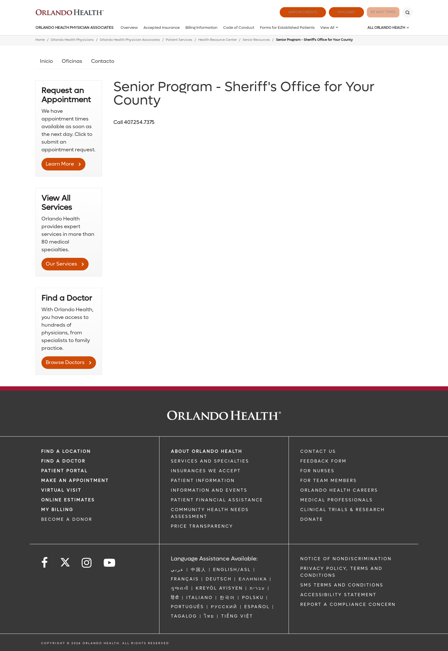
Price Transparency (202, 526)
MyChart (336, 12)
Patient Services (179, 40)
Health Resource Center (217, 40)
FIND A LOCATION (66, 451)
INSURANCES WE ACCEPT (206, 471)
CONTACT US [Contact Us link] (318, 451)
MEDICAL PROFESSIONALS (336, 500)
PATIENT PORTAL (64, 471)
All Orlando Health (386, 27)
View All (327, 27)
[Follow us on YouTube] (110, 562)
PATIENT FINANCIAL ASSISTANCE (217, 500)
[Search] (407, 12)
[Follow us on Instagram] (87, 562)
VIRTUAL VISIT (61, 490)
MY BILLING (57, 510)
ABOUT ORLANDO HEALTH (206, 451)
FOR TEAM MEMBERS (328, 480)
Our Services (61, 264)
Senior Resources (256, 40)
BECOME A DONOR (66, 519)
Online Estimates (68, 500)
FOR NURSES (317, 471)
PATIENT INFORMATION (203, 480)
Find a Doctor (63, 461)
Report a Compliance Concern (348, 604)
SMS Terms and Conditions (341, 585)
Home (40, 40)
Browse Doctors (65, 362)
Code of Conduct (238, 27)
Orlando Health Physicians (72, 40)
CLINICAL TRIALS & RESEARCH (342, 510)
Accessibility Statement (338, 595)
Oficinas (72, 61)
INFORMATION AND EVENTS (209, 490)
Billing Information (201, 27)
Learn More (60, 164)
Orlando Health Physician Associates (74, 27)
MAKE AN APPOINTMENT (75, 480)
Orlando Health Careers (339, 490)
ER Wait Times (378, 12)
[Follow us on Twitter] (65, 560)
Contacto (102, 61)
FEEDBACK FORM (323, 461)
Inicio (46, 61)
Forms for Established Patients (287, 27)
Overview (129, 27)
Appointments (292, 12)
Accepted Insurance (161, 27)
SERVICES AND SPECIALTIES (210, 461)
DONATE (311, 519)
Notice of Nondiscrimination (346, 559)
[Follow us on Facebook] (45, 562)
